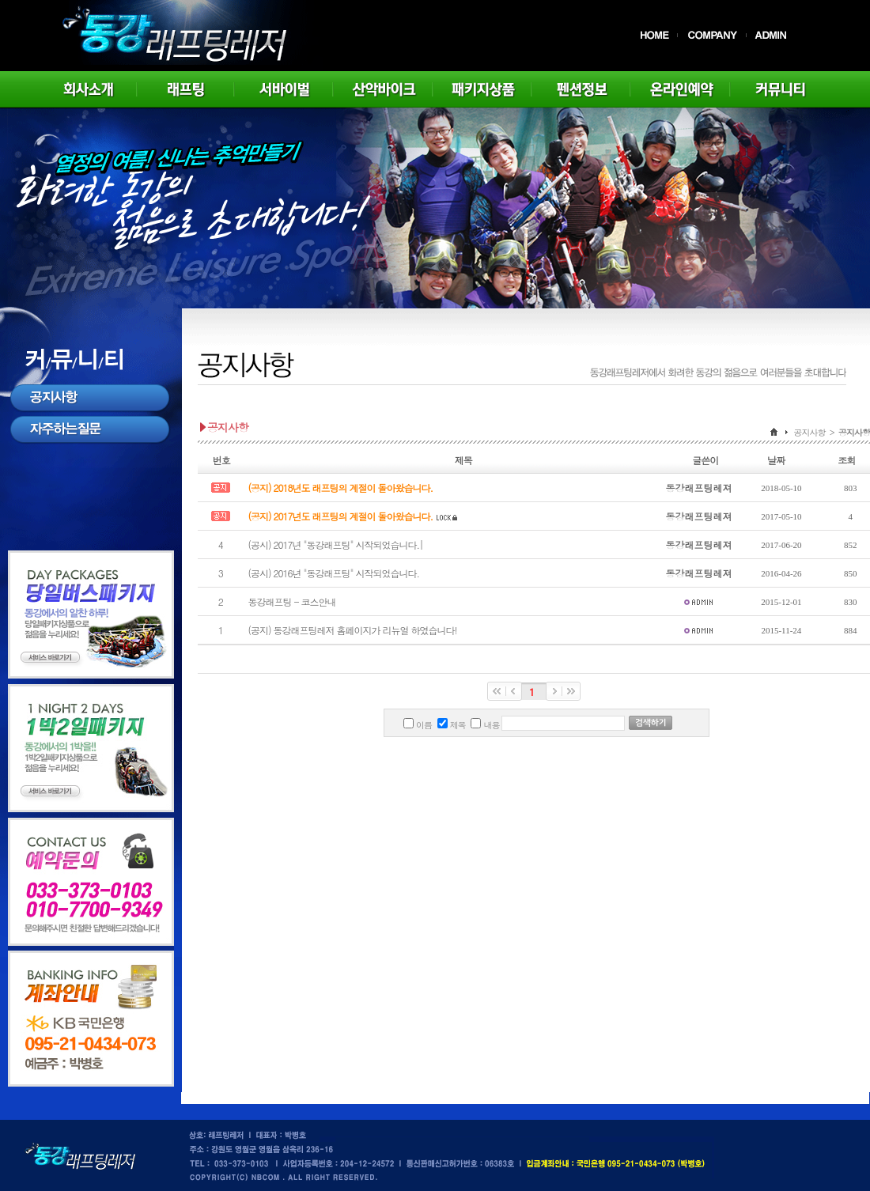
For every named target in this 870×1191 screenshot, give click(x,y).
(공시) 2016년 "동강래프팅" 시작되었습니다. (333, 573)
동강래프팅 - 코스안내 (291, 601)
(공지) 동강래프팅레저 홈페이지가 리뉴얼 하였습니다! (352, 630)
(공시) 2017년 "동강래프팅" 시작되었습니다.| (335, 544)
